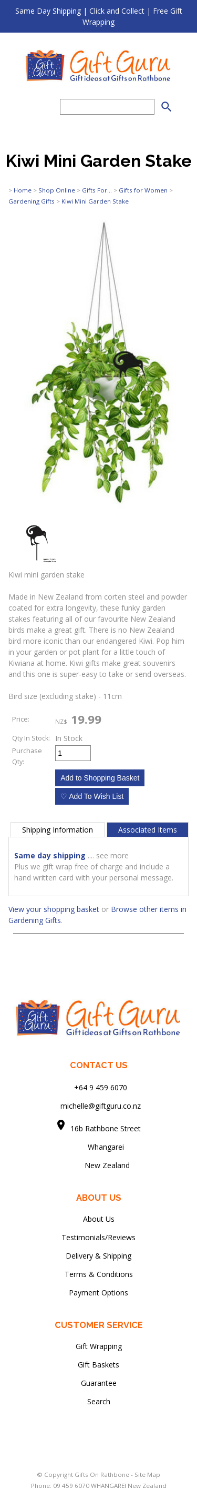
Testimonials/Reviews (98, 1237)
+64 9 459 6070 (100, 1087)
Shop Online (56, 190)
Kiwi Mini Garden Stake (95, 201)
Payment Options (98, 1293)
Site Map (147, 1474)
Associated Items (147, 830)
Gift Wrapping (99, 1346)
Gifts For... (97, 190)
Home (23, 190)
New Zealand (99, 1165)
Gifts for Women (143, 190)
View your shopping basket (53, 909)
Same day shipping (50, 855)
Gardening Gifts (31, 201)
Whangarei (98, 1147)
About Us (99, 1219)
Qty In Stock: (31, 738)
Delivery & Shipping (98, 1256)
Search (98, 1401)
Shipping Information (57, 830)
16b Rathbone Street (106, 1128)
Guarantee (99, 1383)
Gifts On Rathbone (103, 1474)
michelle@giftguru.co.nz (100, 1106)
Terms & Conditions (99, 1274)
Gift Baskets (98, 1365)
